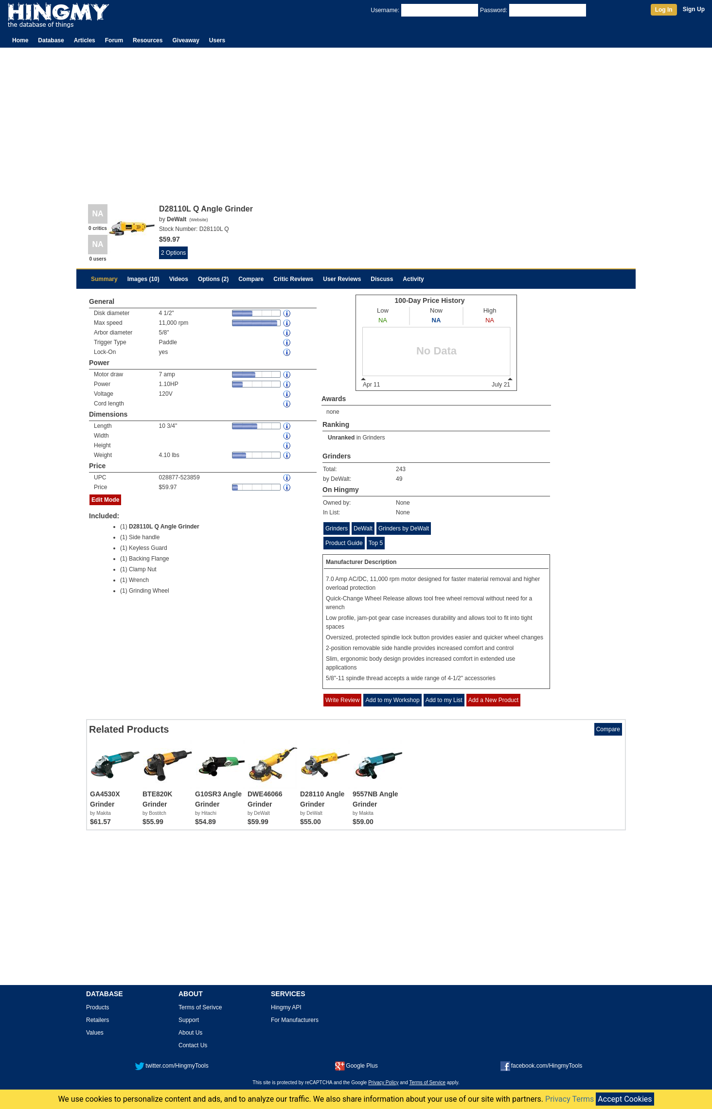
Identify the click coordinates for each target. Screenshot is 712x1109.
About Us (190, 1032)
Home (20, 40)
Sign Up (694, 9)
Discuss (382, 279)
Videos (178, 279)
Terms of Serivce (200, 1007)
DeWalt (363, 528)
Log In (664, 9)
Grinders (373, 437)
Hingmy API (286, 1007)
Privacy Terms (569, 1099)
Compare (251, 279)
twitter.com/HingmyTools (171, 1065)
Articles (84, 40)
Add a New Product (493, 700)
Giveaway (185, 40)
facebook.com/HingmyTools (541, 1065)
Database (51, 40)
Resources (147, 40)
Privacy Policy (383, 1082)
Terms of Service (427, 1082)
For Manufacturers (295, 1020)
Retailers (97, 1020)
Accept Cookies (625, 1099)
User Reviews (342, 279)
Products (97, 1007)
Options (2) (213, 279)
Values (95, 1032)
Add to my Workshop (392, 700)
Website (198, 219)
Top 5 (376, 543)
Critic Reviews (293, 279)
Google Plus (356, 1065)
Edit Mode (105, 499)
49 (399, 478)
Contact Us (192, 1045)
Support (188, 1020)
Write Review (342, 700)
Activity (413, 279)
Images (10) (143, 279)
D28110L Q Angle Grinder (164, 526)
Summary (104, 279)
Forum (114, 40)
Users (217, 40)
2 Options (173, 252)
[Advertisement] (356, 121)
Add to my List (444, 700)
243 (401, 469)
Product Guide (344, 543)
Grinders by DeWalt (403, 528)
